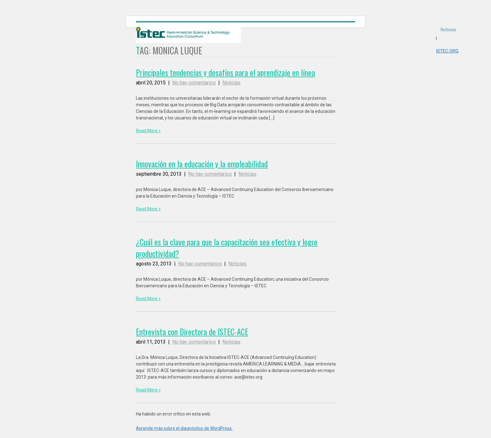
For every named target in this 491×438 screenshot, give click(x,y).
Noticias (448, 29)
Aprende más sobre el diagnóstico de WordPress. (184, 428)
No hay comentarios (194, 83)
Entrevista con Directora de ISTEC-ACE (192, 331)
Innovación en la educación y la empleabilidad (202, 163)
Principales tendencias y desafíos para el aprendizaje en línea (225, 72)
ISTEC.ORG (447, 51)
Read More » (148, 130)
